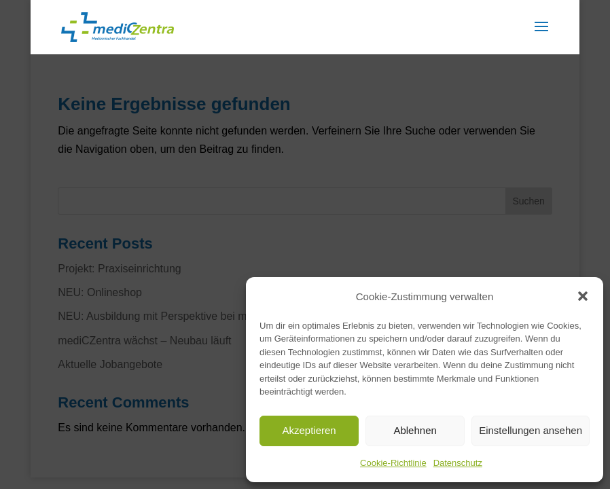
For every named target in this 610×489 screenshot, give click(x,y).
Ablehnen (414, 430)
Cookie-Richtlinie (393, 463)
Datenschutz (457, 463)
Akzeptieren (309, 430)
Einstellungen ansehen (530, 430)
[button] (583, 296)
